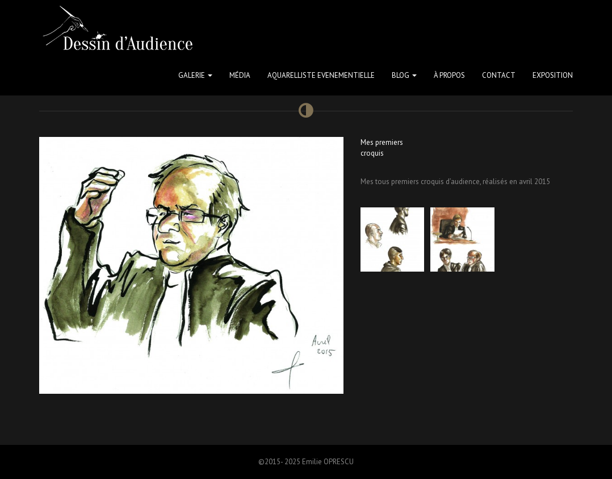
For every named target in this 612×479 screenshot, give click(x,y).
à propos (449, 75)
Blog (404, 75)
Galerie (195, 75)
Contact (498, 75)
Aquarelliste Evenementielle (321, 75)
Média (239, 75)
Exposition (553, 75)
